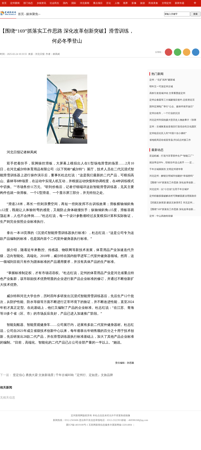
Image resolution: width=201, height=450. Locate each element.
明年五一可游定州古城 (161, 86)
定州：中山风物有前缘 (161, 216)
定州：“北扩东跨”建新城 (162, 80)
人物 (117, 3)
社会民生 (54, 3)
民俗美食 (153, 3)
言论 (108, 3)
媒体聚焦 (32, 14)
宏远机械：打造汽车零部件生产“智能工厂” (171, 156)
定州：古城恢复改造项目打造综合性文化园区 (172, 126)
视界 (125, 3)
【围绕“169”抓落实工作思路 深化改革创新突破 (172, 182)
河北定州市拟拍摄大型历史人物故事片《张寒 (172, 120)
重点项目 (98, 3)
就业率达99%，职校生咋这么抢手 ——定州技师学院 (172, 162)
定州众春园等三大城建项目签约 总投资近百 (172, 100)
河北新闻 (84, 3)
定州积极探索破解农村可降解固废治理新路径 (172, 196)
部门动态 (28, 3)
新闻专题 (179, 3)
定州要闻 (15, 3)
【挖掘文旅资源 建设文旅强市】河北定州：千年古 (172, 202)
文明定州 (166, 3)
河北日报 (40, 54)
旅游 (142, 3)
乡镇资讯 (41, 3)
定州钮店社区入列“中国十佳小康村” (168, 133)
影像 (134, 3)
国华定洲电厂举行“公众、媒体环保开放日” (171, 106)
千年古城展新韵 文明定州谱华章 (166, 169)
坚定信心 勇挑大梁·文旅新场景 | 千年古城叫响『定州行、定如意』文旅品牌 (63, 375)
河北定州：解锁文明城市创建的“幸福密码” (171, 176)
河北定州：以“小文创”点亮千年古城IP (169, 189)
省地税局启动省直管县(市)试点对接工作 (170, 140)
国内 (65, 3)
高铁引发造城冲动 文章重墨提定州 (167, 93)
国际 (73, 3)
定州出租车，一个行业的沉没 (164, 113)
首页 (4, 3)
